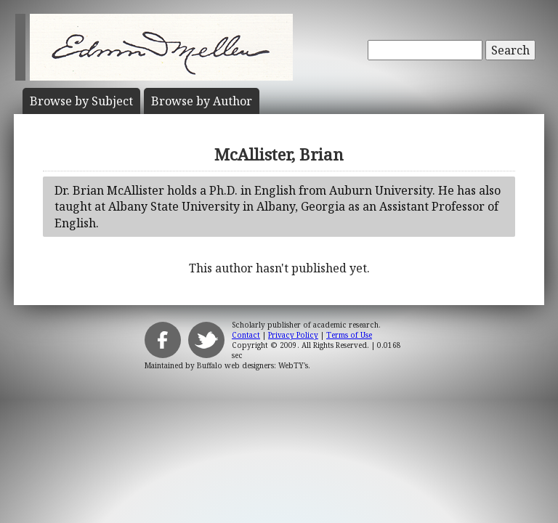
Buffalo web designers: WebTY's (252, 365)
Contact (246, 335)
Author (201, 101)
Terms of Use (349, 335)
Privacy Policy (293, 335)
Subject (81, 101)
